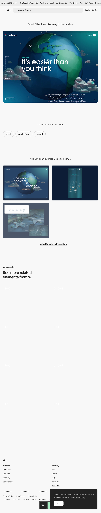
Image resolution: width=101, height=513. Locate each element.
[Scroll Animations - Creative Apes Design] (75, 378)
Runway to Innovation (61, 24)
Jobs (53, 470)
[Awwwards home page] (43, 505)
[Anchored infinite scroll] (26, 378)
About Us (55, 482)
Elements (6, 474)
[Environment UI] (26, 220)
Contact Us (56, 486)
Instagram (16, 499)
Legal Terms (20, 496)
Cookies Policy (8, 496)
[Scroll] (75, 340)
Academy (55, 466)
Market (54, 474)
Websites (6, 466)
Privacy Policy (32, 496)
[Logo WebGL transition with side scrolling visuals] (26, 302)
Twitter (34, 499)
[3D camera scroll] (75, 302)
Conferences (8, 482)
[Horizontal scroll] (26, 340)
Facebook (42, 499)
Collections (7, 470)
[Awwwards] (8, 10)
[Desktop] (26, 183)
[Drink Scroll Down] (75, 417)
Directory (6, 478)
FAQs (54, 478)
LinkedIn (26, 499)
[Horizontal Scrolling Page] (26, 417)
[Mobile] (75, 183)
